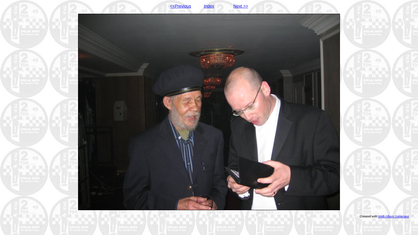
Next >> (240, 6)
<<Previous (180, 6)
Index (209, 6)
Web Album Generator (393, 216)
